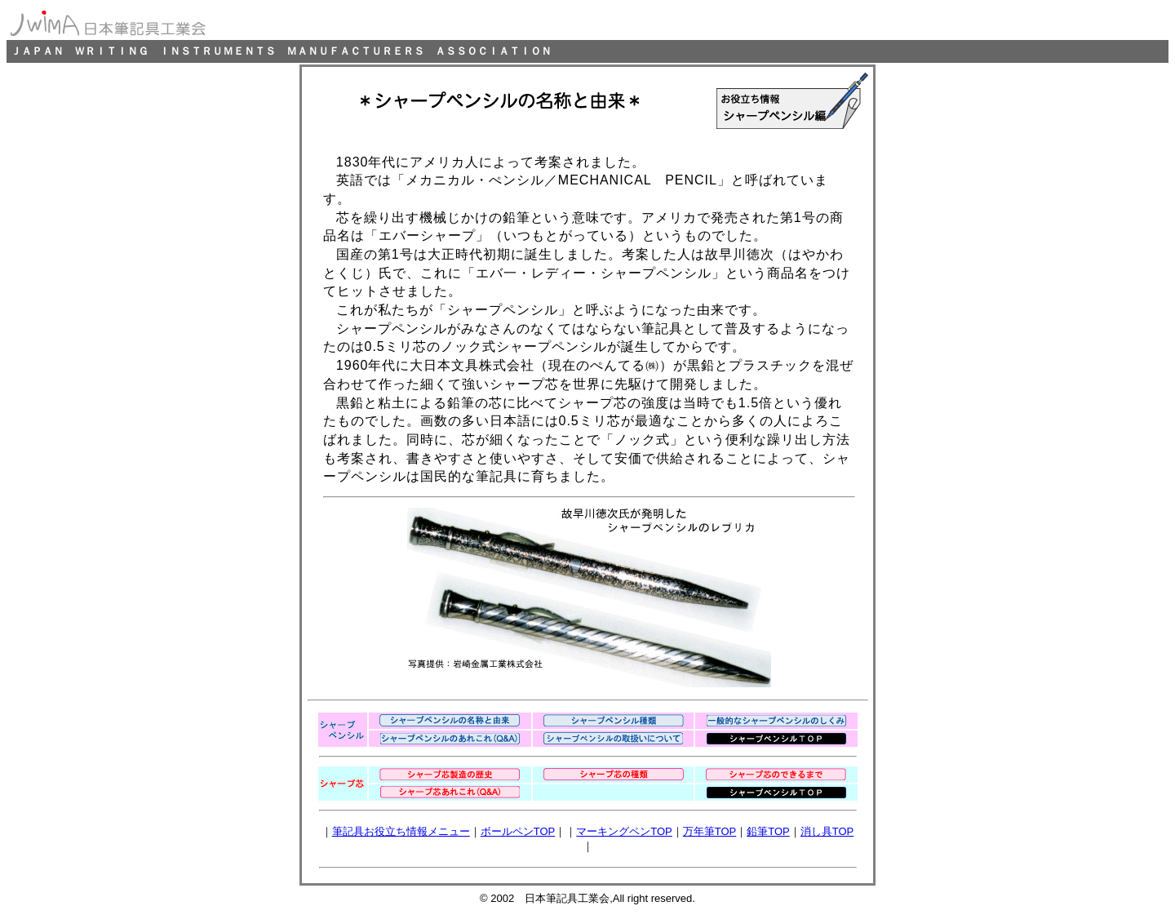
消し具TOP (827, 831)
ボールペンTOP (518, 831)
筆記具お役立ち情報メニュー (401, 831)
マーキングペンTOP (624, 831)
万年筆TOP (710, 831)
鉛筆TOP (768, 831)
